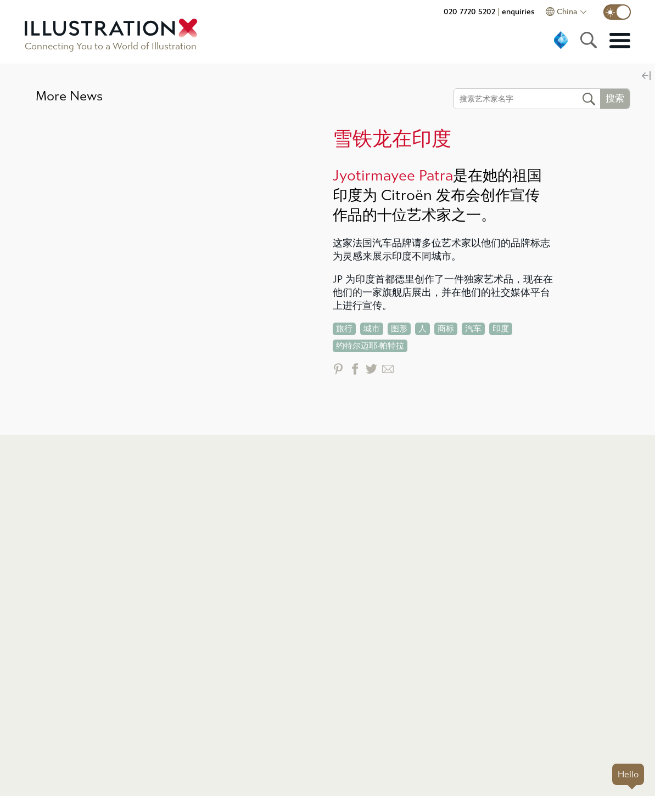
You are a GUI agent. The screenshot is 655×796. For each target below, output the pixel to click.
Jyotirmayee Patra (393, 175)
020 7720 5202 (469, 11)
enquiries (518, 11)
